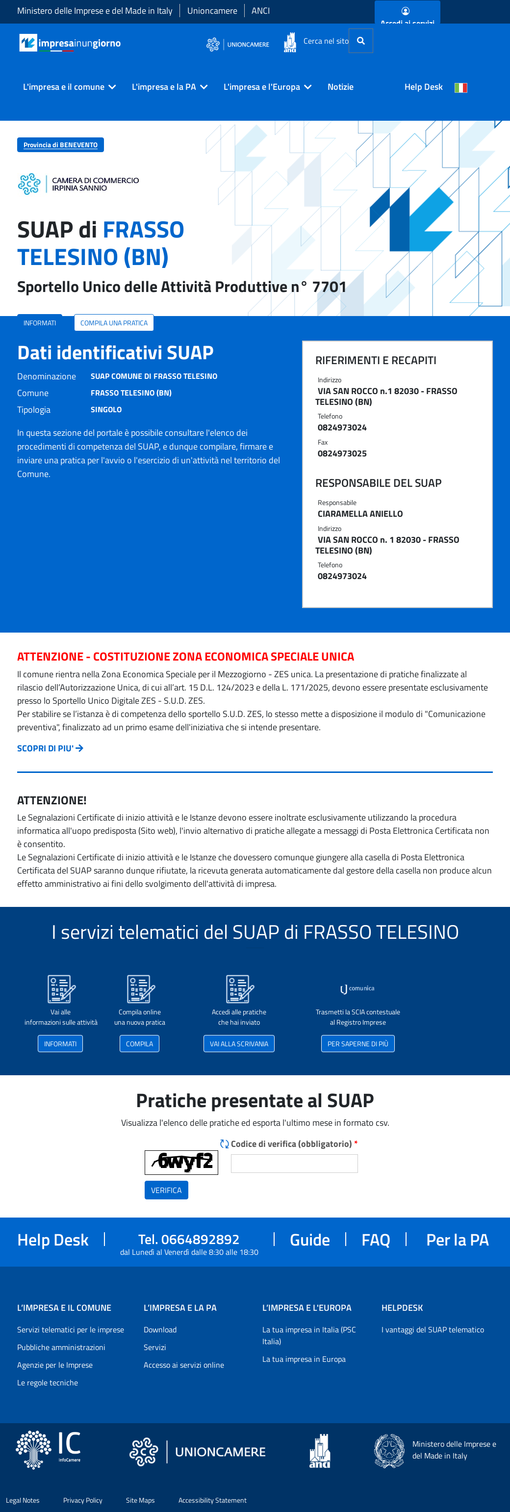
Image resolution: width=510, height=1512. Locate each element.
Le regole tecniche (47, 1382)
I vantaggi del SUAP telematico (433, 1329)
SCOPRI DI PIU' (45, 748)
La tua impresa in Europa (304, 1359)
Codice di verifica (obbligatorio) (294, 1143)
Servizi (155, 1347)
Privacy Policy (82, 1500)
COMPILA (139, 1043)
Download (160, 1329)
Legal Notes (23, 1500)
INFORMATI (40, 323)
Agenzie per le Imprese (55, 1365)
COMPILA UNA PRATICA (114, 323)
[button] (65, 87)
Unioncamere (212, 10)
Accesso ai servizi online (184, 1365)
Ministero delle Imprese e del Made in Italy (95, 10)
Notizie (341, 86)
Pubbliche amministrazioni (61, 1347)
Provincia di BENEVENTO (61, 144)
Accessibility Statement (212, 1500)
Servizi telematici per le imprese (70, 1329)
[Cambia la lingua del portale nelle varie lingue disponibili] (461, 87)
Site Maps (140, 1500)
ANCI (261, 10)
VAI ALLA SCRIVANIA (239, 1043)
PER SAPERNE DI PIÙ (358, 1043)
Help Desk (424, 86)
